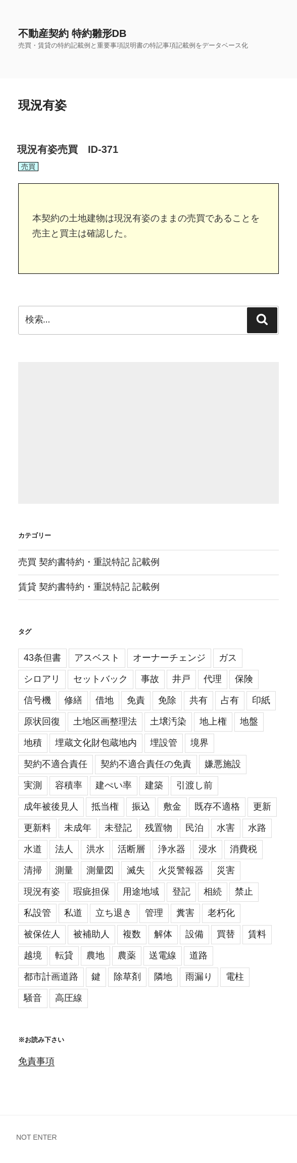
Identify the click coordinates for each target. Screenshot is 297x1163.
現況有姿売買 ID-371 (67, 149)
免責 (136, 700)
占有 (230, 700)
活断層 (131, 849)
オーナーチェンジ (169, 658)
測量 (64, 870)
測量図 (100, 870)
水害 (226, 828)
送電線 (162, 955)
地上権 (213, 721)
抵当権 (105, 806)
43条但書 (42, 658)
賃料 (257, 934)
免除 (167, 700)
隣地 (163, 977)
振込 (141, 806)
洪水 (95, 849)
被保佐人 (42, 934)
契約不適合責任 (55, 764)
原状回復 (42, 721)
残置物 (158, 828)
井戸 (181, 679)
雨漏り (199, 977)
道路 (198, 955)
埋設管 (163, 743)
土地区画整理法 (105, 721)
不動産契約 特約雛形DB (72, 33)
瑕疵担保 (91, 892)
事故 (150, 679)
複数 (132, 934)
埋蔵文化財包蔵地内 (96, 743)
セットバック (100, 679)
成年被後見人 (51, 806)
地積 (33, 743)
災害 (226, 870)
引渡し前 (194, 785)
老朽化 (221, 913)
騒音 (33, 998)
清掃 (33, 870)
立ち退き (113, 913)
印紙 (261, 700)
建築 (154, 785)
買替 (226, 934)
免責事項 (36, 1061)
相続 (213, 892)
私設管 (37, 913)
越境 (33, 955)
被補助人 (91, 934)
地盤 (249, 721)
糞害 (185, 913)
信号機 (37, 700)
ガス (228, 658)
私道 (73, 913)
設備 (194, 934)
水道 (33, 849)
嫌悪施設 (223, 764)
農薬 (127, 955)
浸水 (208, 849)
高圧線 (68, 998)
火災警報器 (181, 870)
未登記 (118, 828)
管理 (154, 913)
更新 (262, 806)
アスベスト (97, 658)
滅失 (136, 870)
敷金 (172, 806)
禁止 (244, 892)
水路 (257, 828)
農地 (95, 955)
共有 (198, 700)
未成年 (77, 828)
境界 (199, 743)
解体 (163, 934)
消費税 (243, 849)
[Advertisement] (148, 433)
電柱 (235, 977)
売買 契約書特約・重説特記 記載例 (89, 562)
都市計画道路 (51, 977)
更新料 (37, 828)
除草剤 (127, 977)
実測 (33, 785)
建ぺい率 (113, 785)
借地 (104, 700)
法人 (64, 849)
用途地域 (141, 892)
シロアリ (42, 679)
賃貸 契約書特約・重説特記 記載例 (89, 587)
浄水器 (171, 849)
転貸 (64, 955)
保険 (244, 679)
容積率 (68, 785)
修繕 (73, 700)
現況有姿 (42, 892)
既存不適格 (217, 806)
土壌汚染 (168, 721)
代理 (213, 679)
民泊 (194, 828)
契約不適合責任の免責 (146, 764)
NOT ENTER (36, 1137)
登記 (181, 892)
